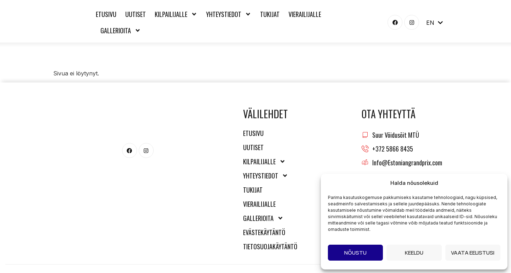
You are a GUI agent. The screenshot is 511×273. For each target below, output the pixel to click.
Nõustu (355, 252)
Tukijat (270, 14)
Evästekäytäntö (264, 232)
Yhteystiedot (228, 14)
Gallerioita (120, 30)
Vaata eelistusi (472, 252)
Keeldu (414, 252)
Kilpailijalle (176, 14)
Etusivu (106, 14)
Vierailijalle (305, 14)
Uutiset (135, 14)
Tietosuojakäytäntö (268, 246)
